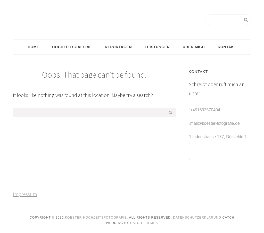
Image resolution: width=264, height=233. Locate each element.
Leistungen (157, 47)
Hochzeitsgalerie (72, 47)
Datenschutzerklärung (197, 217)
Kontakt (227, 47)
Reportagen (118, 47)
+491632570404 (205, 110)
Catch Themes (144, 223)
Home (33, 47)
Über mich (194, 47)
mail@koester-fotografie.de (215, 123)
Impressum (25, 194)
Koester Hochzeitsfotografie (96, 217)
